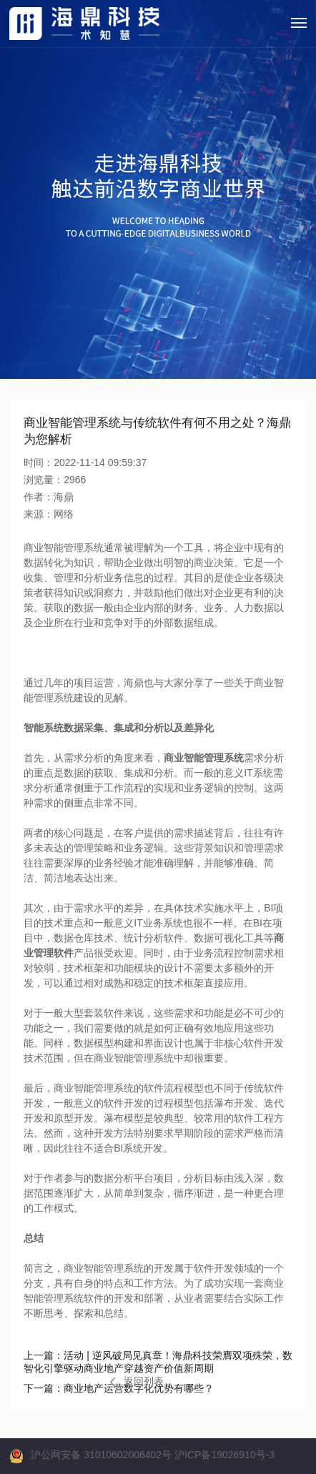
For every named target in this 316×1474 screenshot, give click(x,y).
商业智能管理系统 (204, 757)
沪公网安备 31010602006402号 (101, 1454)
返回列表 (137, 1381)
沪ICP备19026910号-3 (224, 1454)
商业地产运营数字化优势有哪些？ (119, 1388)
